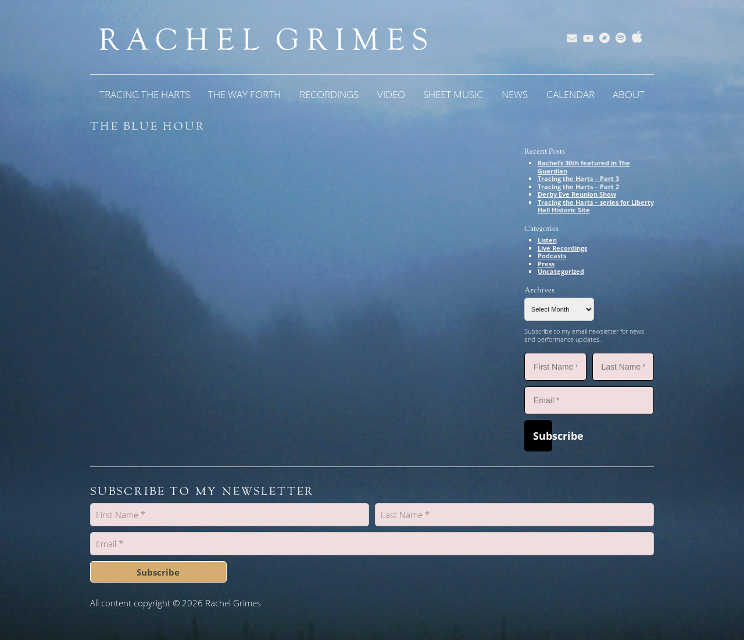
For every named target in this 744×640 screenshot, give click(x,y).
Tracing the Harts (144, 94)
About (629, 94)
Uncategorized (561, 271)
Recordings (329, 94)
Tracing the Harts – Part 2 (578, 186)
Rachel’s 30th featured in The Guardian (584, 166)
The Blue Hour (148, 126)
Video (391, 94)
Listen (547, 240)
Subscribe (542, 436)
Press (546, 263)
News (515, 94)
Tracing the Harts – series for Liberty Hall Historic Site (596, 206)
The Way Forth (244, 94)
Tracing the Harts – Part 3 (578, 178)
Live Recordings (562, 248)
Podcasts (552, 255)
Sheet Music (453, 94)
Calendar (570, 94)
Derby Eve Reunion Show (577, 194)
